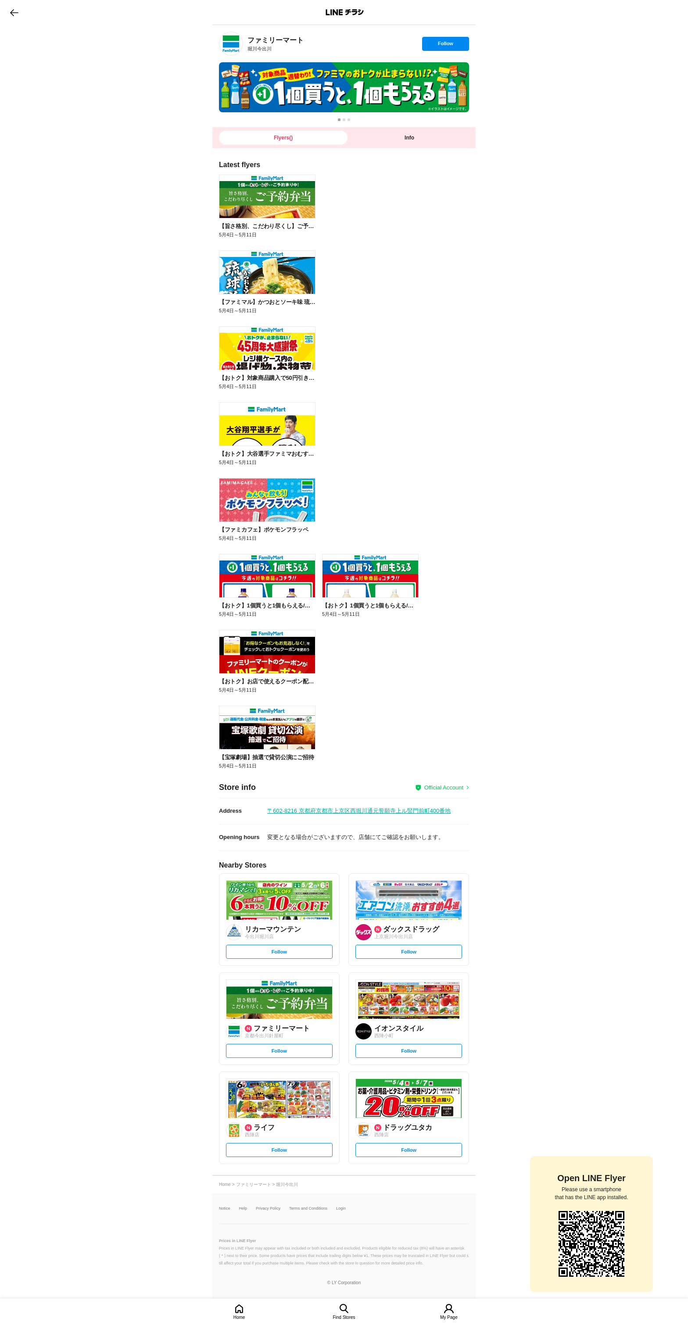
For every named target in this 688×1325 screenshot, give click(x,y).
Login (341, 1209)
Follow (445, 45)
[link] (231, 44)
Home (239, 1317)
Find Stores (344, 1317)
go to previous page (14, 12)
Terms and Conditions (308, 1209)
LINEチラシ (344, 12)
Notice (224, 1209)
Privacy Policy (268, 1209)
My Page (448, 1317)
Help (243, 1209)
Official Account (443, 787)
